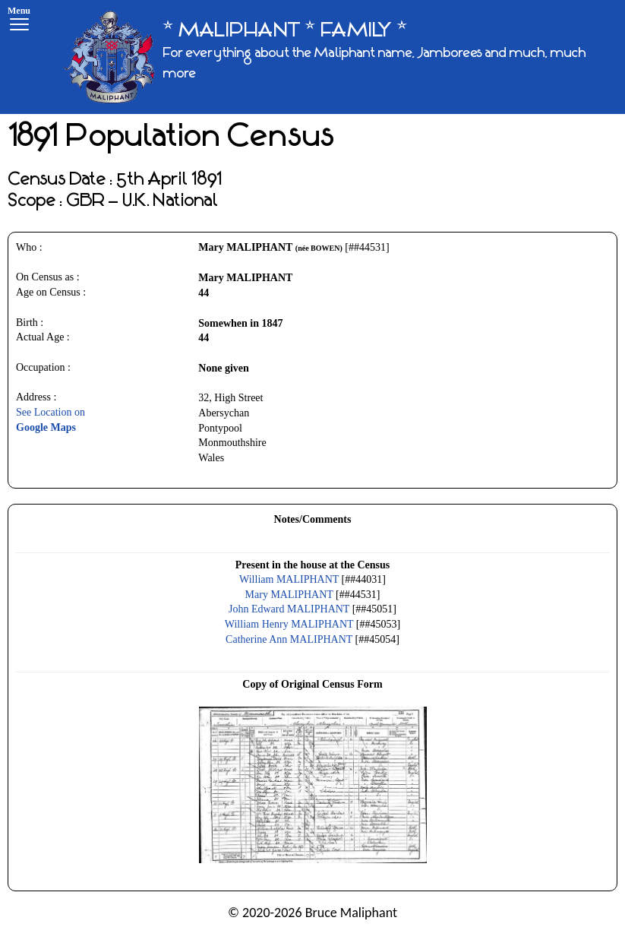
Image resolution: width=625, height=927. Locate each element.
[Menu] (19, 21)
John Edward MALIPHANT (289, 609)
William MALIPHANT (289, 579)
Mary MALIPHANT (289, 594)
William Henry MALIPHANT (289, 624)
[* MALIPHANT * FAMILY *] (339, 57)
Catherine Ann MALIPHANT (289, 639)
